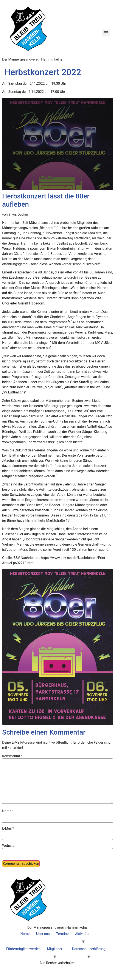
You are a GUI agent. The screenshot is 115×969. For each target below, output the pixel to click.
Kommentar (12, 756)
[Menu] (106, 33)
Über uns (43, 934)
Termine (62, 934)
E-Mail (8, 828)
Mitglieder (54, 949)
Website (8, 845)
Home (25, 934)
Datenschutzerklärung (89, 949)
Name (8, 811)
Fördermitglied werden (23, 949)
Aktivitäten (83, 934)
